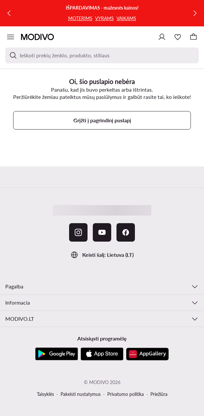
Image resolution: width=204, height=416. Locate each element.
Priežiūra (158, 394)
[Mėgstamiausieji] (178, 37)
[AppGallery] (147, 354)
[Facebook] (125, 232)
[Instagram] (78, 232)
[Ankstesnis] (9, 13)
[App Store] (102, 354)
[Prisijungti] (162, 37)
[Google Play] (56, 354)
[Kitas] (195, 13)
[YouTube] (102, 232)
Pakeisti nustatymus (81, 394)
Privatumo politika (125, 394)
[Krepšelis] (193, 37)
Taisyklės (45, 394)
